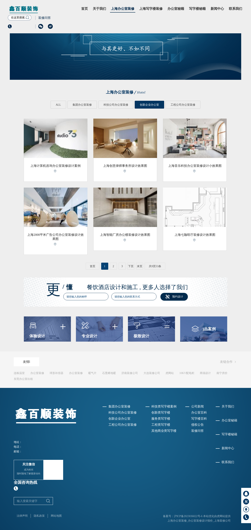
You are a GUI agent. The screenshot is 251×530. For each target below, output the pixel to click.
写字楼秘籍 (197, 9)
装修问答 (44, 17)
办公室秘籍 (175, 9)
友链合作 (228, 362)
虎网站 (170, 373)
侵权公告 (197, 424)
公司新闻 (197, 406)
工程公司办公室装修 (183, 104)
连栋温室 (19, 373)
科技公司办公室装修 (116, 104)
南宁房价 (221, 373)
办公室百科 (199, 412)
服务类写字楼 (160, 418)
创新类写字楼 (160, 412)
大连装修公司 (152, 373)
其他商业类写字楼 (163, 430)
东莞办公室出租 (23, 379)
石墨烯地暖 (109, 373)
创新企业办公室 (149, 104)
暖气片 (92, 373)
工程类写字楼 (160, 424)
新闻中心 (217, 9)
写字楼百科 (199, 418)
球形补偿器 (56, 373)
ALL (58, 104)
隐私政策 (39, 515)
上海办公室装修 (122, 9)
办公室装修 (37, 373)
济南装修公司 (129, 373)
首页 (84, 9)
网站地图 (56, 515)
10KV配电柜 (186, 373)
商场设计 (205, 373)
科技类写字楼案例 (163, 406)
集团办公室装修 (82, 104)
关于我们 (99, 9)
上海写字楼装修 (151, 9)
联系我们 (235, 9)
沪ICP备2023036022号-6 (188, 516)
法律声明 (22, 515)
